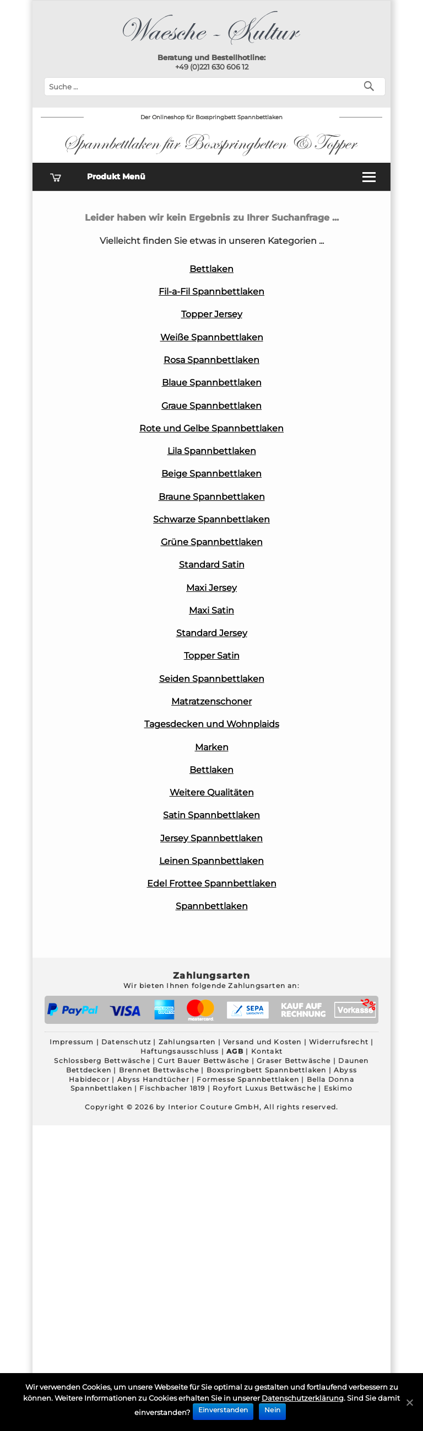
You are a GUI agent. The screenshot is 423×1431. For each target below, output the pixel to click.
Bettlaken (211, 269)
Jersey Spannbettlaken (211, 838)
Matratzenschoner (211, 701)
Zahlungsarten (187, 1042)
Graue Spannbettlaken (211, 406)
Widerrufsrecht (338, 1042)
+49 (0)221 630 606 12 (211, 66)
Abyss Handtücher (153, 1079)
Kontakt (267, 1051)
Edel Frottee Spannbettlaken (211, 883)
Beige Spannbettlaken (211, 473)
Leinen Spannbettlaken (211, 861)
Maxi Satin (211, 610)
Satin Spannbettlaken (211, 815)
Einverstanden (223, 1410)
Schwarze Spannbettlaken (211, 519)
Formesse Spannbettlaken (248, 1079)
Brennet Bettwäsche (159, 1070)
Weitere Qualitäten (212, 792)
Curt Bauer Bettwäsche (203, 1060)
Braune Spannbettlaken (212, 497)
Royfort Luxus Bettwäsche (264, 1088)
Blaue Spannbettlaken (212, 382)
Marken (212, 747)
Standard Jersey (211, 633)
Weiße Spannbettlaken (211, 337)
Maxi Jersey (211, 588)
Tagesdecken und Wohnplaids (211, 724)
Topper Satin (212, 655)
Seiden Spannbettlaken (211, 679)
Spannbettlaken (212, 906)
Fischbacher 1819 (172, 1088)
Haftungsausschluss (179, 1051)
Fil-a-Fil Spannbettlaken (211, 291)
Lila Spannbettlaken (211, 451)
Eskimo (338, 1088)
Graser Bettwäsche (293, 1060)
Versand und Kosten (262, 1042)
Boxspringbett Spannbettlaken (267, 1070)
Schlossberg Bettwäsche (102, 1060)
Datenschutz (126, 1042)
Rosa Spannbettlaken (211, 360)
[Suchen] (371, 85)
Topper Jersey (211, 314)
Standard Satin (212, 564)
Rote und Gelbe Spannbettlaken (211, 428)
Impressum (72, 1042)
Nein (272, 1410)
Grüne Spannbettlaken (212, 542)
